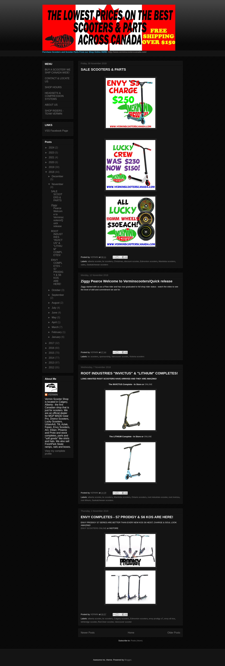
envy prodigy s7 (156, 618)
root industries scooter (158, 497)
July (54, 307)
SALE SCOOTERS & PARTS (103, 69)
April (54, 322)
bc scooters (107, 261)
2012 (52, 367)
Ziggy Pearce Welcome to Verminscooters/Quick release (126, 281)
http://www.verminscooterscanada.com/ (127, 52)
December (57, 176)
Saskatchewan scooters (97, 264)
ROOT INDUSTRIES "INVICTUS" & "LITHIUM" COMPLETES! (129, 373)
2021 (52, 157)
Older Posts (174, 632)
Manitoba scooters (167, 261)
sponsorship (104, 356)
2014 (52, 357)
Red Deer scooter (106, 622)
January (56, 337)
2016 (52, 348)
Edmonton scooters (149, 261)
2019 (52, 167)
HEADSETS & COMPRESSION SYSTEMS (54, 96)
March (55, 327)
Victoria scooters (136, 356)
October (56, 290)
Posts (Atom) (136, 640)
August (56, 302)
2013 (52, 362)
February (57, 332)
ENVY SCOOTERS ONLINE (93, 528)
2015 (52, 352)
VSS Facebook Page (56, 130)
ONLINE (148, 384)
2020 (52, 162)
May (54, 317)
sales (83, 264)
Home (131, 632)
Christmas (118, 261)
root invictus (174, 497)
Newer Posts (88, 632)
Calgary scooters (121, 618)
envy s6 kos (169, 618)
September (58, 295)
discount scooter (131, 261)
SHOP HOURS (53, 87)
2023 (52, 152)
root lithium (86, 500)
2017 (52, 343)
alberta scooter (94, 261)
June (55, 312)
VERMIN (53, 394)
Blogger (127, 660)
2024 (52, 147)
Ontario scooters (139, 497)
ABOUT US (51, 104)
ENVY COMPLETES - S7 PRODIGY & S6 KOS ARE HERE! (127, 517)
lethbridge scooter (89, 622)
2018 (52, 172)
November (57, 184)
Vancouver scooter (120, 356)
